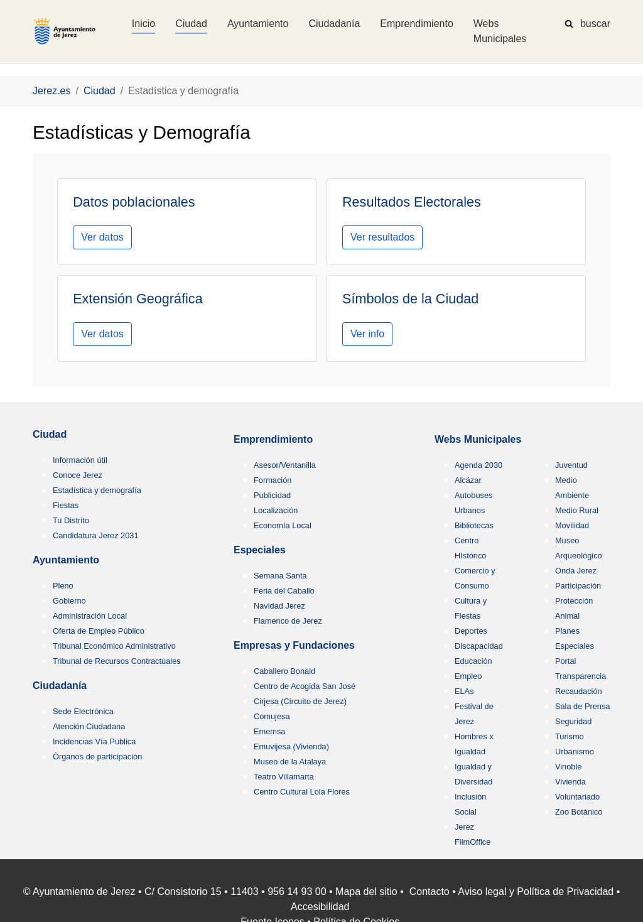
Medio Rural (576, 510)
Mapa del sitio (366, 891)
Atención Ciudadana (89, 726)
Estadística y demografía (97, 490)
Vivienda (570, 781)
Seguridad (573, 721)
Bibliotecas (474, 525)
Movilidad (572, 525)
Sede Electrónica (83, 711)
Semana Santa (280, 575)
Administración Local (90, 616)
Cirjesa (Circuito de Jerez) (300, 701)
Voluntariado (577, 796)
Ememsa (270, 731)
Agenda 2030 (478, 465)
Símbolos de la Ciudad (410, 298)
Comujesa (272, 716)
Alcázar (468, 480)
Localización (276, 510)
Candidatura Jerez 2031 (96, 535)
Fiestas (65, 505)
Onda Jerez (576, 570)
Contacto (429, 891)
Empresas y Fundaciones (294, 645)
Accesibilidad (320, 906)
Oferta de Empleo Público (98, 631)
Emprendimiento (273, 439)
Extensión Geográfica (137, 298)
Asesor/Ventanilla (285, 465)
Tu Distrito (71, 520)
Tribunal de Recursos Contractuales (117, 661)
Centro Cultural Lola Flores (302, 791)
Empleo (468, 676)
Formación (272, 480)
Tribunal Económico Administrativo (114, 646)
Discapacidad (479, 646)
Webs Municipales (478, 439)
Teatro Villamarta (284, 776)
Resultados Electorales (411, 202)
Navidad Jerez (279, 605)
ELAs (464, 691)
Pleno (63, 585)
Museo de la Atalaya (290, 761)
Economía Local (282, 525)
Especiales (260, 550)
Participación (578, 585)
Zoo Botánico (578, 811)
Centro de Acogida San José (304, 686)
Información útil (80, 460)
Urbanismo (574, 751)
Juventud (571, 465)
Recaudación (578, 691)
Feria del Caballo (284, 590)
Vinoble (568, 766)
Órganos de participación (97, 756)
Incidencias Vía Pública (94, 741)
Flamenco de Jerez (288, 621)
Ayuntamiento (66, 560)
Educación (473, 661)
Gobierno (69, 600)
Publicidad (272, 495)
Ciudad (50, 434)
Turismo (569, 736)
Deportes (471, 631)
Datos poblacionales (134, 202)
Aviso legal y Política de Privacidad (535, 891)
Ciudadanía (60, 685)
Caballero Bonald (284, 671)
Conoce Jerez (77, 475)
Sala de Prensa (582, 706)
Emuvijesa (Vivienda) (291, 746)
